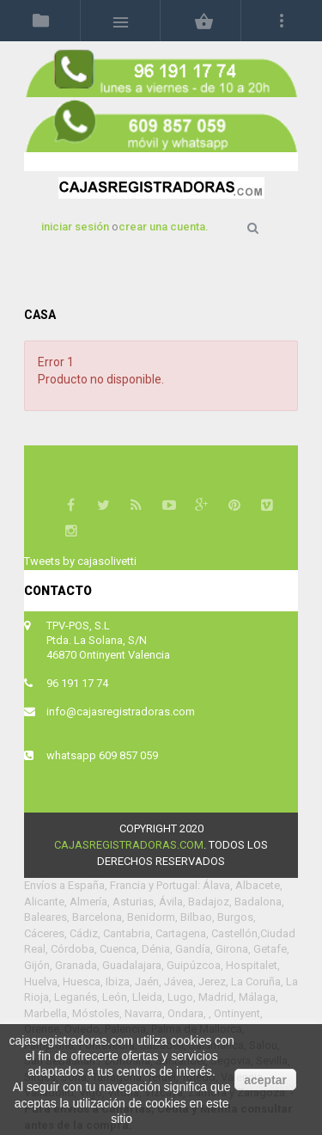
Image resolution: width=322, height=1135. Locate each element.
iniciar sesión (76, 226)
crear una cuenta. (163, 226)
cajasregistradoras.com (129, 844)
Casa (40, 315)
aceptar (265, 1080)
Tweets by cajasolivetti (80, 561)
